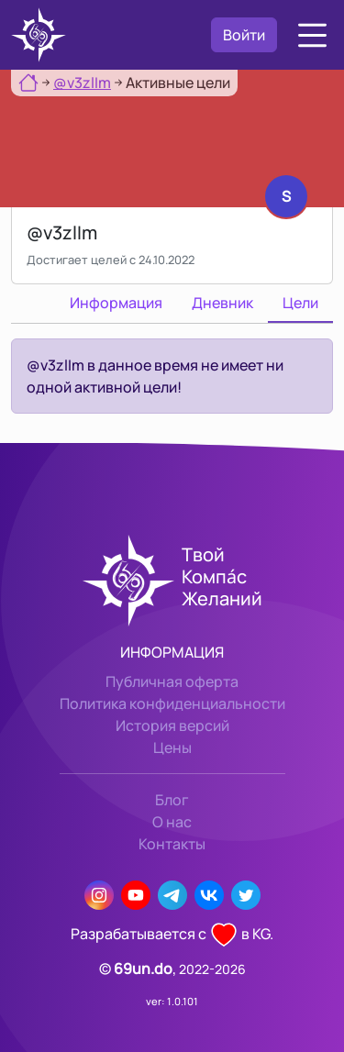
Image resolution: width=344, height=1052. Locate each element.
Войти (244, 35)
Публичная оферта (172, 681)
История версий (172, 725)
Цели (300, 303)
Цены (172, 747)
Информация (116, 303)
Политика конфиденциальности (172, 703)
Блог (172, 800)
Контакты (172, 844)
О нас (172, 822)
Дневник (222, 303)
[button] (312, 35)
